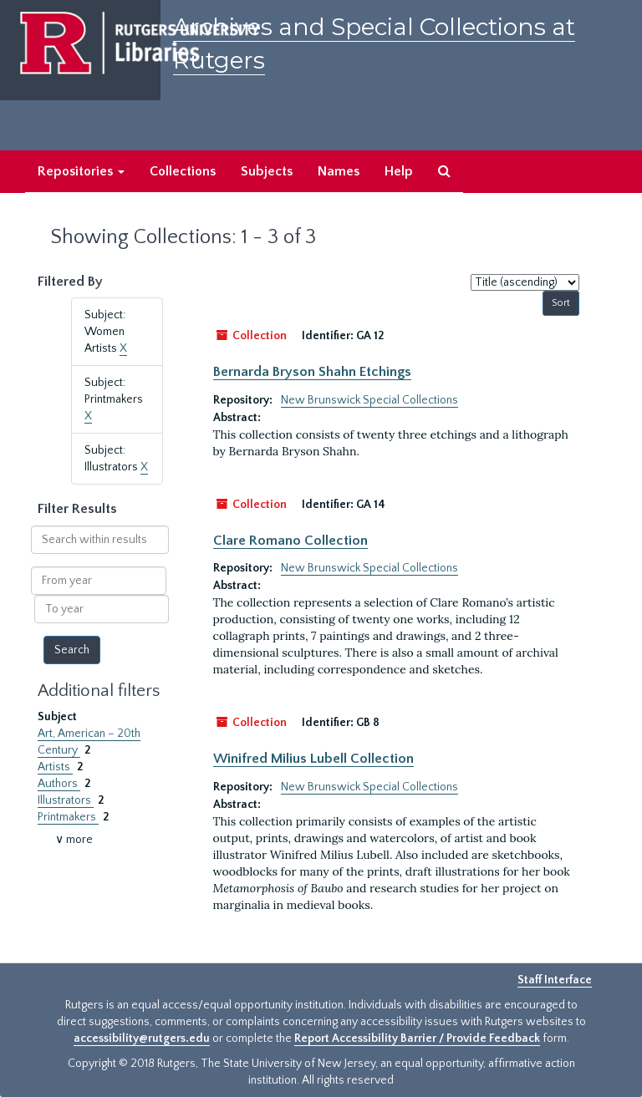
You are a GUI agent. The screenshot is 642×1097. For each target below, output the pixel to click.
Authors (59, 783)
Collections (183, 171)
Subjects (267, 171)
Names (338, 171)
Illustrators (66, 800)
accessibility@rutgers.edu (142, 1038)
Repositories (81, 171)
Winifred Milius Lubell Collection (313, 758)
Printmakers (68, 817)
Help (399, 171)
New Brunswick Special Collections (369, 400)
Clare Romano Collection (290, 540)
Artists (55, 767)
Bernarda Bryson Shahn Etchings (312, 371)
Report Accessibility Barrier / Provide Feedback (417, 1038)
